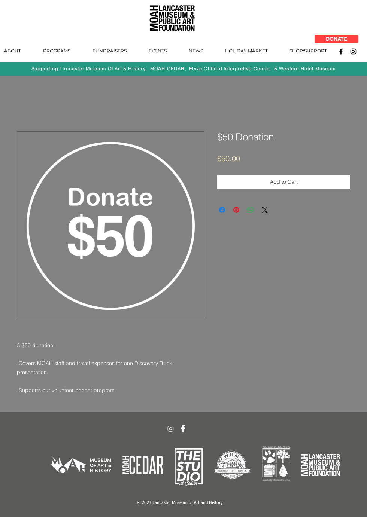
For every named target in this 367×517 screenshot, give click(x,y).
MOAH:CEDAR (167, 68)
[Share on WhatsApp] (250, 209)
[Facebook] (341, 51)
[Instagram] (353, 51)
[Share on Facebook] (222, 209)
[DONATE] (336, 39)
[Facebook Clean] (183, 428)
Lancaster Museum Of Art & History (103, 68)
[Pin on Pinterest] (236, 209)
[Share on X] (264, 209)
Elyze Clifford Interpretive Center (229, 68)
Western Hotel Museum (307, 68)
